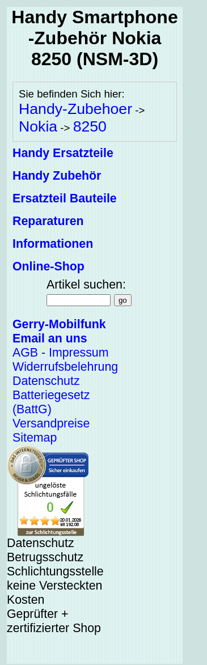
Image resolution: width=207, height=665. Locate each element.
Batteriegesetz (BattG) (51, 402)
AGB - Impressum (60, 352)
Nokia (38, 126)
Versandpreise (51, 423)
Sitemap (34, 437)
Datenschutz (46, 381)
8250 (90, 126)
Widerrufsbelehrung (65, 367)
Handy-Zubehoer (75, 108)
